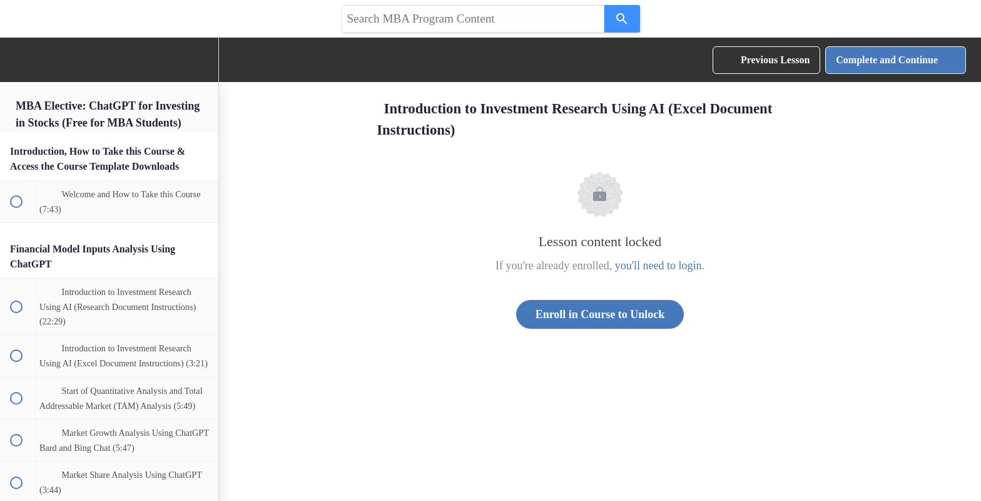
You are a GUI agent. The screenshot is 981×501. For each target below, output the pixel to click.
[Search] (622, 19)
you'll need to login (658, 265)
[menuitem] (202, 60)
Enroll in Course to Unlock (600, 314)
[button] (15, 60)
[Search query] (473, 19)
